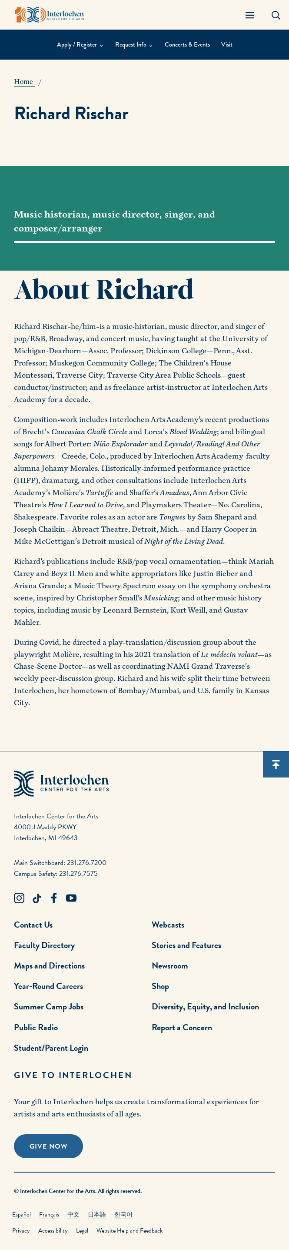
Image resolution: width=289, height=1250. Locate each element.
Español (21, 1214)
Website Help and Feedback (129, 1230)
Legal (82, 1230)
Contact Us (33, 924)
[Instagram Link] (19, 898)
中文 (73, 1214)
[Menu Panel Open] (250, 15)
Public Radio (36, 1027)
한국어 (123, 1214)
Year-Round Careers (48, 985)
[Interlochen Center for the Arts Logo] (49, 15)
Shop (160, 985)
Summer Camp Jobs (48, 1006)
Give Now (48, 1146)
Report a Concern (182, 1027)
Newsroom (170, 965)
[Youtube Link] (71, 898)
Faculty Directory (44, 945)
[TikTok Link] (36, 898)
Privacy (21, 1230)
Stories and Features (186, 945)
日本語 (97, 1214)
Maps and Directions (49, 965)
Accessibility (53, 1230)
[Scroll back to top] (276, 764)
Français (49, 1214)
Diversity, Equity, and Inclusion (205, 1006)
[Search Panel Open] (276, 15)
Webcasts (168, 924)
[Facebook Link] (54, 898)
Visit (227, 44)
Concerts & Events (187, 44)
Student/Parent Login (51, 1047)
